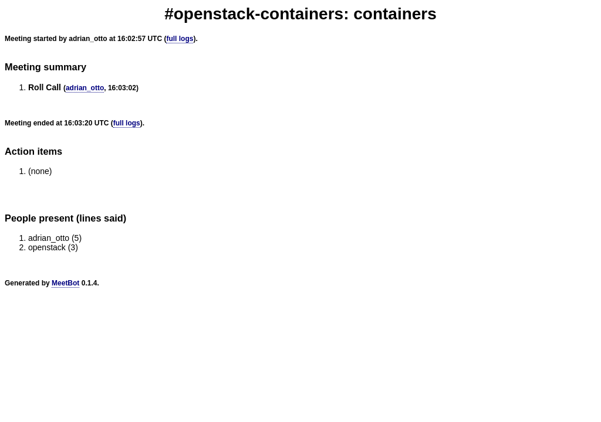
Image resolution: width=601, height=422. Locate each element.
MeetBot (65, 283)
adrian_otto (85, 88)
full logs (179, 39)
